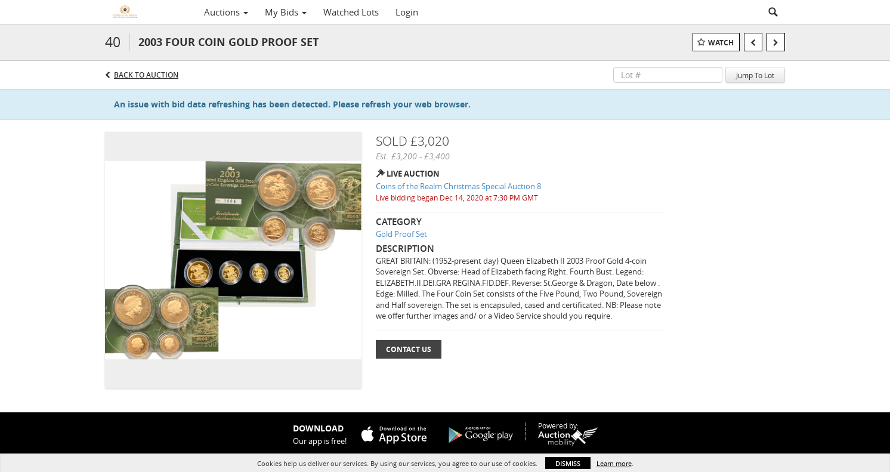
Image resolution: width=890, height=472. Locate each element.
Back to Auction (146, 75)
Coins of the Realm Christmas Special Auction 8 (458, 186)
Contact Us (408, 349)
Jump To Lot (755, 75)
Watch (721, 43)
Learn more (614, 463)
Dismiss (567, 463)
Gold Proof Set (401, 234)
